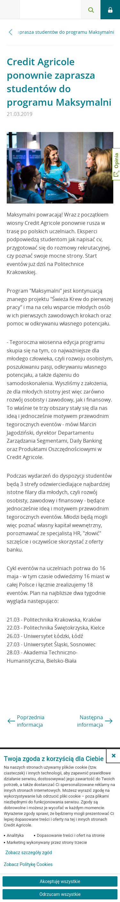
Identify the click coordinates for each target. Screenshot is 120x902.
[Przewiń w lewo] (10, 32)
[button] (113, 755)
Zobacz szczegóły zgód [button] (28, 852)
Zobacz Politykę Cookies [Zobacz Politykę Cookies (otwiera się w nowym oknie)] (28, 864)
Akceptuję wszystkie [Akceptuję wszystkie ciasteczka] (60, 881)
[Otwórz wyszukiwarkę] (90, 9)
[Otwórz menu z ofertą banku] (10, 9)
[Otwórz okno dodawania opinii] (116, 164)
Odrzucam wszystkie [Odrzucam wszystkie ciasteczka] (60, 894)
